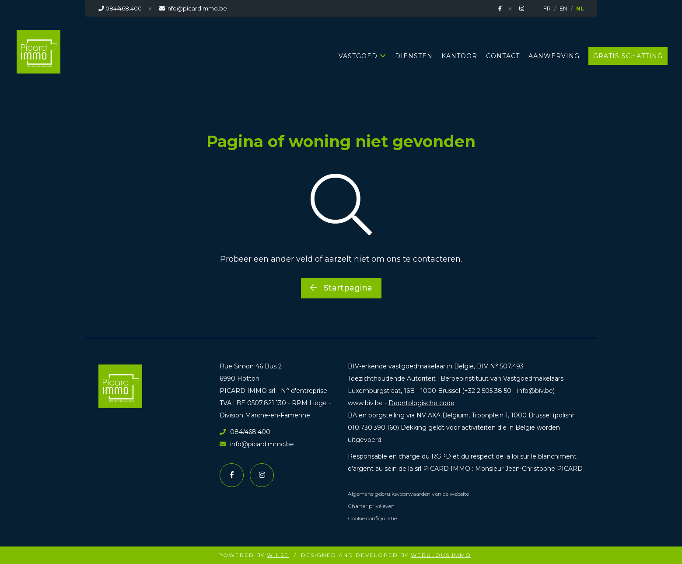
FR (547, 8)
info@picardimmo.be (257, 444)
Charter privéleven (371, 506)
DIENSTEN (414, 56)
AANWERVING (554, 56)
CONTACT (503, 56)
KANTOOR (459, 56)
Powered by (253, 555)
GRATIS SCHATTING (628, 56)
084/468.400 (245, 432)
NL (580, 8)
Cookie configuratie (372, 518)
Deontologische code (421, 403)
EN (563, 8)
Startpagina (341, 288)
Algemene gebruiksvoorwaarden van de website (408, 493)
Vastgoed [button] (358, 56)
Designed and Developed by (386, 555)
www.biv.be (365, 403)
